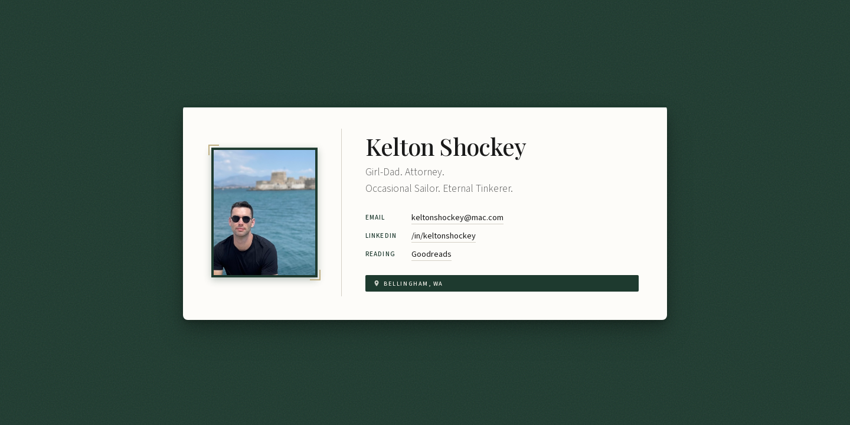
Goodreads (431, 254)
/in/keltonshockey (443, 236)
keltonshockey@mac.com (457, 217)
